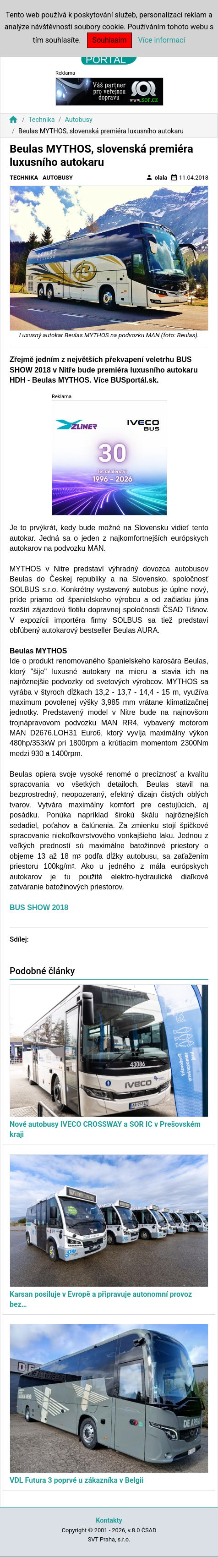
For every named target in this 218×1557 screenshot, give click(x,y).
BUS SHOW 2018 (39, 907)
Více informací (161, 40)
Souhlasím (109, 40)
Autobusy (78, 120)
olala (156, 177)
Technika (41, 120)
